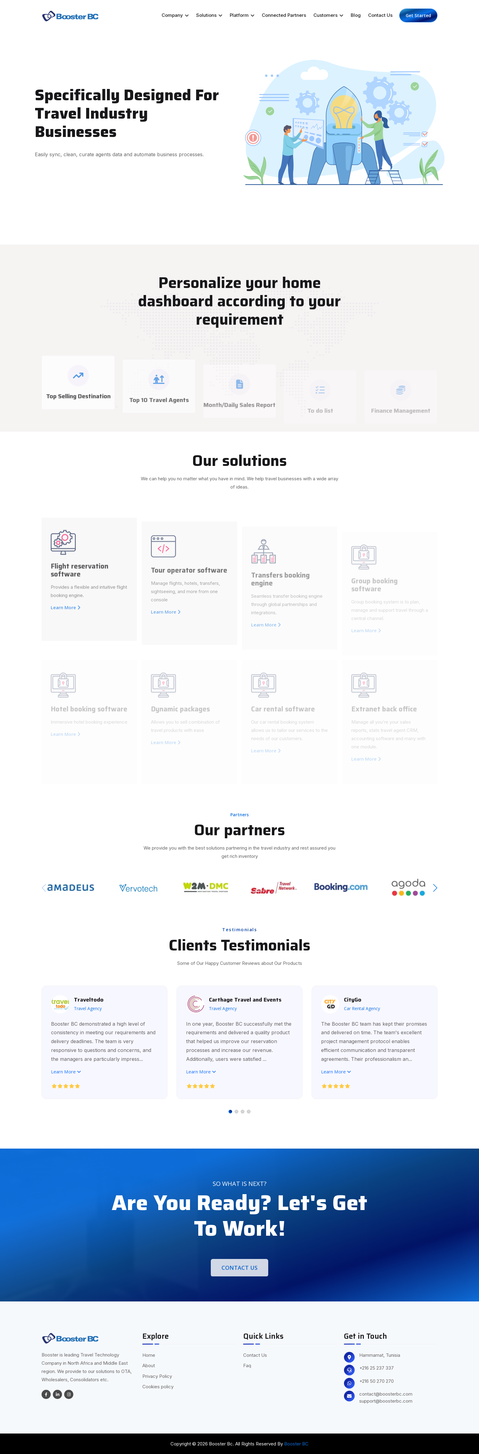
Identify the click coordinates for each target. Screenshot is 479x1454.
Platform (242, 15)
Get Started (418, 15)
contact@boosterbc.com (385, 1394)
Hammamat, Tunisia (379, 1355)
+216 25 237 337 (376, 1368)
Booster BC (296, 1444)
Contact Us (380, 15)
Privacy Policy (157, 1376)
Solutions (209, 15)
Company (175, 15)
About (148, 1365)
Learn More (66, 1071)
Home (148, 1355)
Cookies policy (158, 1386)
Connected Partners (284, 15)
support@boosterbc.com (385, 1401)
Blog (356, 15)
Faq (247, 1365)
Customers (328, 15)
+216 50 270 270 (376, 1381)
